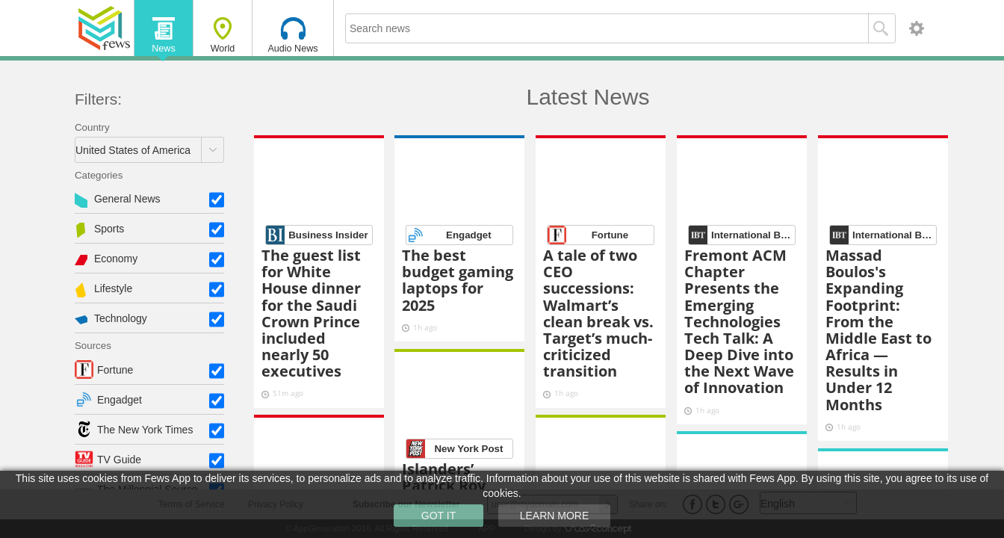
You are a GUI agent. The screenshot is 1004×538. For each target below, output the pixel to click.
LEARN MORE (554, 516)
